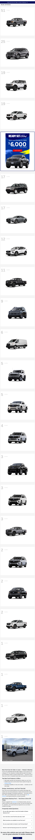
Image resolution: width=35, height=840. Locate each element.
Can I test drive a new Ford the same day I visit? (14, 816)
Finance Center (8, 783)
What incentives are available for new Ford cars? (14, 820)
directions (14, 801)
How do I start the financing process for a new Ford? (15, 827)
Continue (17, 838)
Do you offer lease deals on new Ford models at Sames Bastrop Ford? (15, 812)
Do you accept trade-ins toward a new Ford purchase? (15, 824)
